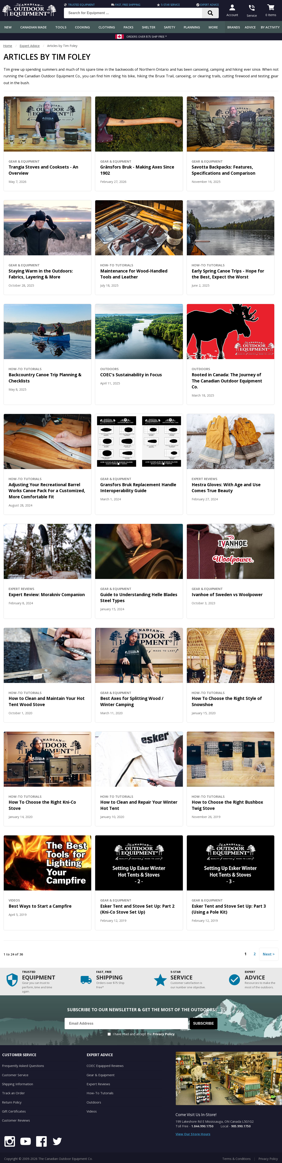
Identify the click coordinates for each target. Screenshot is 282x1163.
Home (7, 46)
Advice (250, 27)
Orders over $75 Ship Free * (146, 37)
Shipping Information (17, 1083)
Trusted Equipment (81, 5)
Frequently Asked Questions (22, 1065)
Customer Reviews (15, 1118)
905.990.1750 (240, 1126)
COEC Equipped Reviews (104, 1065)
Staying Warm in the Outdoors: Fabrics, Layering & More (41, 274)
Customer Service (14, 1074)
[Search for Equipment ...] (135, 13)
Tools (60, 27)
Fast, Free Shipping (127, 5)
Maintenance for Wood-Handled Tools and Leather (133, 274)
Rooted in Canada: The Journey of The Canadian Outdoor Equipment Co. (227, 381)
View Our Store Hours (193, 1134)
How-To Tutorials (100, 1092)
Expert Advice (207, 5)
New (8, 27)
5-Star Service (169, 5)
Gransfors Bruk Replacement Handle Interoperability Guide (138, 488)
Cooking (82, 27)
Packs (128, 27)
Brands (233, 27)
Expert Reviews (98, 1083)
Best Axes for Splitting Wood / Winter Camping (131, 701)
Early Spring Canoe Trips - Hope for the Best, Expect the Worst (228, 274)
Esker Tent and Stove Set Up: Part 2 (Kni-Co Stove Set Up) (137, 909)
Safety (169, 27)
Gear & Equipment (100, 1074)
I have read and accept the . (144, 1034)
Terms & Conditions (236, 1156)
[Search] (208, 13)
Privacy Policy (163, 1034)
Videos (91, 1109)
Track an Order (13, 1092)
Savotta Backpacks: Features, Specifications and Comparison (223, 170)
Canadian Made (33, 27)
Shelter (148, 27)
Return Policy (11, 1100)
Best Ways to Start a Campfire (40, 906)
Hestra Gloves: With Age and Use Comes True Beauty (226, 488)
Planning (192, 27)
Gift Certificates (13, 1109)
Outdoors (94, 1100)
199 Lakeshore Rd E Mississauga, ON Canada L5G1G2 (215, 1121)
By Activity (270, 27)
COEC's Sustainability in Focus (131, 375)
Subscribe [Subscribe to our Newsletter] (203, 1023)
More (213, 27)
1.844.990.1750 (202, 1126)
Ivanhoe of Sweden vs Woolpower (227, 594)
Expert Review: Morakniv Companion (47, 594)
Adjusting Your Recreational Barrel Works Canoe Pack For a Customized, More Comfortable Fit (47, 491)
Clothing (106, 27)
